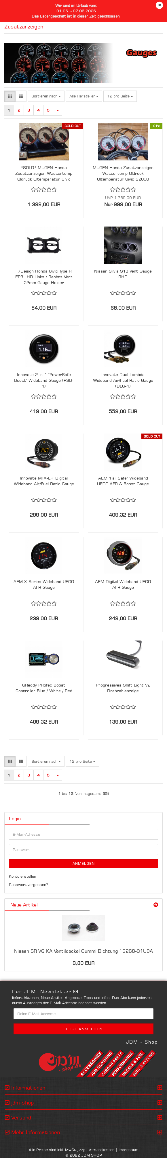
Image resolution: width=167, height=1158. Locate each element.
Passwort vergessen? (28, 884)
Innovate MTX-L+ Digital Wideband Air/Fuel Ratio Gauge (44, 481)
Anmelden (84, 863)
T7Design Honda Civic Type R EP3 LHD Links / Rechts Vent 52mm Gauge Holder (44, 277)
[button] (10, 96)
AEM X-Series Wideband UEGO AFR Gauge (44, 584)
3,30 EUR (83, 963)
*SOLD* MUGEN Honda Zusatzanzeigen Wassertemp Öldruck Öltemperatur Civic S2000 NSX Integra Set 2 (43, 173)
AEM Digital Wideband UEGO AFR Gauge (123, 584)
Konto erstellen (22, 876)
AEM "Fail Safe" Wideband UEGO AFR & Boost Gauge (123, 481)
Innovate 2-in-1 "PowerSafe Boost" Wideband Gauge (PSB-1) (44, 380)
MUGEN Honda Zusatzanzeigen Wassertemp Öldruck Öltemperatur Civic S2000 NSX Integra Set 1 (123, 173)
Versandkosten (101, 1149)
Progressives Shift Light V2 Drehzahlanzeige (123, 687)
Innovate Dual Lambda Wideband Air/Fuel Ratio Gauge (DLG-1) (123, 380)
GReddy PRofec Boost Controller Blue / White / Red (44, 687)
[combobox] (46, 96)
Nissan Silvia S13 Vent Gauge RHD (123, 274)
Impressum (128, 1149)
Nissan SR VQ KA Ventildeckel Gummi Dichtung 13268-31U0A (83, 951)
